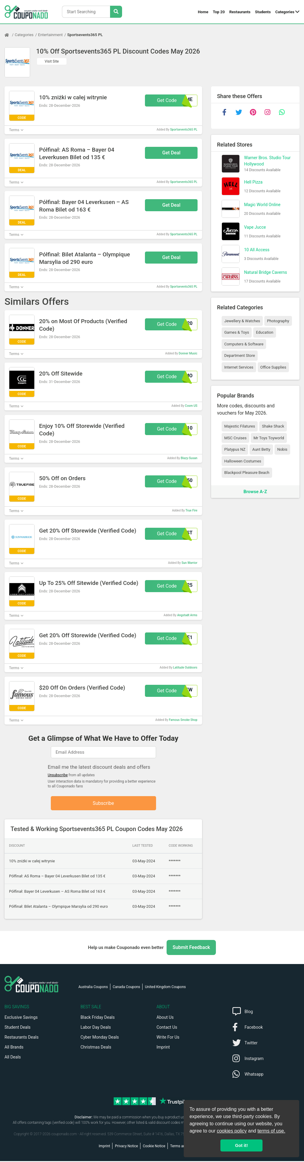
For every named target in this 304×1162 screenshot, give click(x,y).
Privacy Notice (126, 1147)
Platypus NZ (234, 449)
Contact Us (167, 1028)
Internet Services (238, 367)
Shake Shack (273, 426)
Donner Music (188, 353)
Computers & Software (243, 344)
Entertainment (50, 34)
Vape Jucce (255, 227)
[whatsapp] (282, 112)
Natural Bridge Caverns (265, 272)
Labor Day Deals (96, 1028)
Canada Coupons (126, 988)
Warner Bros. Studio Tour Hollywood (267, 160)
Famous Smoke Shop (183, 720)
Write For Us (168, 1038)
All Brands (14, 1048)
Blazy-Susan (189, 458)
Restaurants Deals (21, 1038)
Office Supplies (273, 367)
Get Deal (171, 153)
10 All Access (256, 249)
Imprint (163, 1048)
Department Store (239, 355)
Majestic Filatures (239, 426)
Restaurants (240, 12)
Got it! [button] (241, 1145)
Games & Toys (236, 332)
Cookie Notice (154, 1147)
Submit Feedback (191, 948)
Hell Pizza (253, 182)
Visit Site (52, 61)
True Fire (192, 510)
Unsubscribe (58, 775)
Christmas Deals (96, 1048)
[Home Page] (10, 35)
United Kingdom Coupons (165, 988)
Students (263, 12)
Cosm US (191, 405)
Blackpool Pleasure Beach (246, 472)
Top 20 (219, 12)
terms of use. (271, 1130)
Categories (284, 12)
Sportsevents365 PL (85, 34)
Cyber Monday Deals (100, 1038)
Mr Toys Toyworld (268, 438)
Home (203, 12)
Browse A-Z (255, 491)
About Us (165, 1018)
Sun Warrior (190, 562)
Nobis (282, 449)
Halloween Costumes (242, 461)
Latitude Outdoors (185, 667)
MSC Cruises (235, 438)
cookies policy (232, 1130)
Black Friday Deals (98, 1018)
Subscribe (103, 803)
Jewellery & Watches (242, 321)
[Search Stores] (116, 12)
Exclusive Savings (21, 1018)
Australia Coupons (93, 988)
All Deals (13, 1057)
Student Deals (18, 1028)
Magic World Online (262, 204)
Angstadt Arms (187, 615)
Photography (278, 321)
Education (264, 332)
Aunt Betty (261, 449)
